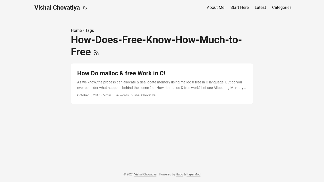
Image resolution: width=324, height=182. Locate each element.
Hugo (179, 174)
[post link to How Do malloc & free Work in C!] (162, 83)
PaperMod (193, 174)
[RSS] (96, 52)
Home (76, 30)
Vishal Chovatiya (57, 7)
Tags (89, 30)
